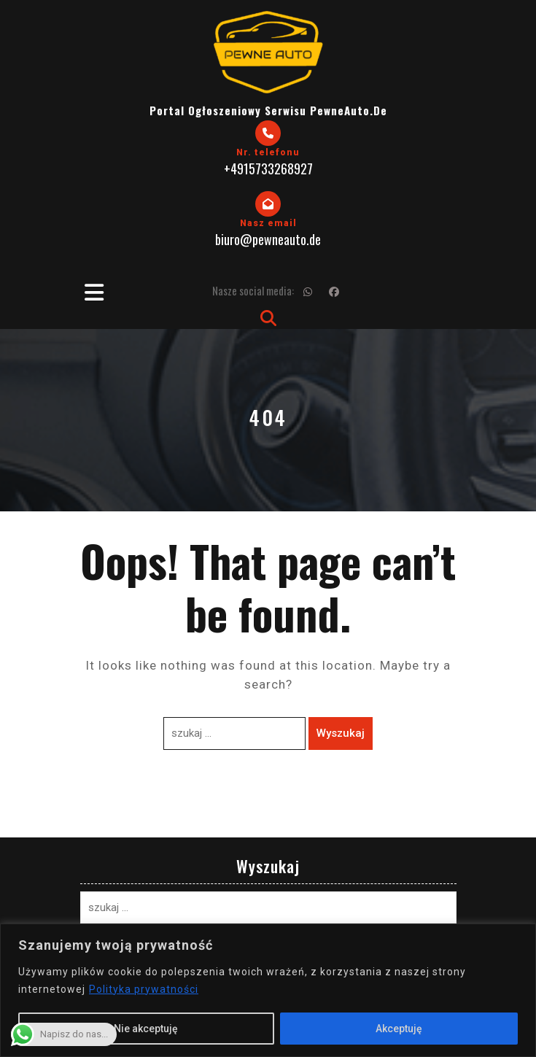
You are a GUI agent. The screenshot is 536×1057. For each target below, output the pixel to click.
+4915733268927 (268, 168)
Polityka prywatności (143, 989)
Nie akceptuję (146, 1028)
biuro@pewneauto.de (268, 239)
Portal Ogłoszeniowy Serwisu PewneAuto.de (268, 110)
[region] (268, 990)
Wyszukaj (340, 733)
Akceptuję (399, 1028)
